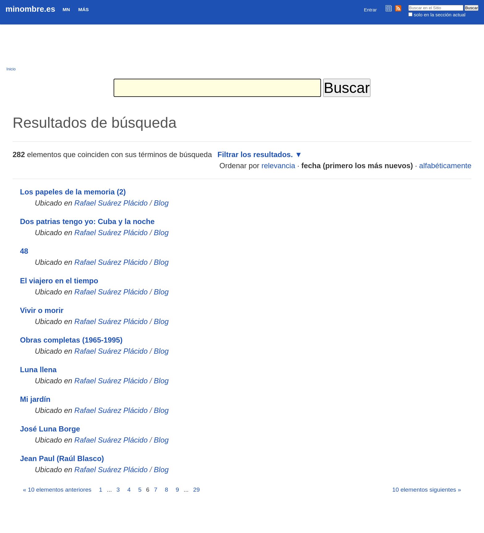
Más (83, 9)
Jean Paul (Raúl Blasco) (62, 458)
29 (196, 489)
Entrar (370, 9)
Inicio (11, 69)
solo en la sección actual (439, 14)
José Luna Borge (50, 429)
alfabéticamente (445, 165)
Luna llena (38, 369)
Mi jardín (35, 399)
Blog (161, 203)
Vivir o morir (42, 310)
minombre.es (30, 9)
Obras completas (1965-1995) (71, 340)
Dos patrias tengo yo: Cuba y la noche (87, 221)
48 (24, 251)
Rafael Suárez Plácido (111, 203)
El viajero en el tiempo (59, 281)
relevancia (278, 165)
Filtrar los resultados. (255, 154)
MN (66, 9)
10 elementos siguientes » (426, 489)
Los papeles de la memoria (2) (73, 192)
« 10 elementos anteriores (57, 489)
